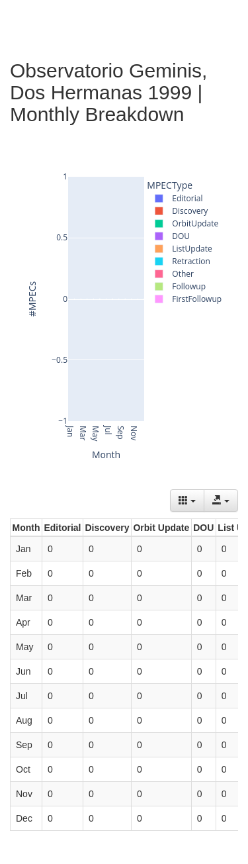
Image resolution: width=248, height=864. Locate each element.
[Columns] (187, 500)
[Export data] (221, 500)
